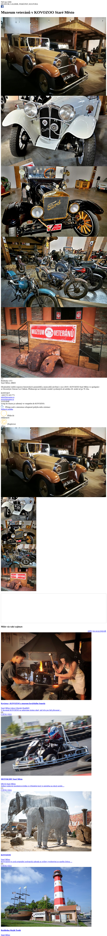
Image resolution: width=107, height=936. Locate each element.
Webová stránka (7, 409)
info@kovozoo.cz (7, 397)
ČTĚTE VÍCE (6, 714)
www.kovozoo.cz (7, 399)
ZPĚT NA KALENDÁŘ (97, 631)
